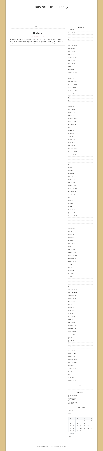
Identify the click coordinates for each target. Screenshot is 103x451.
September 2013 (72, 298)
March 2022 (71, 63)
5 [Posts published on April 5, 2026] (91, 421)
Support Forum (72, 399)
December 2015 (72, 216)
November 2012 (72, 328)
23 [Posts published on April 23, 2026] (81, 428)
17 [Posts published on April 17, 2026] (84, 426)
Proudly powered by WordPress (44, 446)
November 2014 (72, 255)
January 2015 (71, 249)
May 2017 (71, 170)
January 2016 (71, 213)
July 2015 (70, 231)
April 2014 (71, 277)
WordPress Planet (73, 403)
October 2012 (72, 331)
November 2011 (72, 362)
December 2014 (72, 252)
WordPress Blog (72, 402)
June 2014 (71, 270)
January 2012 (71, 356)
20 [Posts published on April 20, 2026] (70, 428)
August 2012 (71, 335)
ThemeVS (63, 446)
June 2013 (71, 307)
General (70, 410)
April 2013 (71, 313)
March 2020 (71, 109)
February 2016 (72, 209)
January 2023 (71, 60)
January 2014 (71, 286)
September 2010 (72, 380)
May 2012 (71, 344)
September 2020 (72, 91)
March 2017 (71, 176)
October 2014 (72, 258)
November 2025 (72, 45)
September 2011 (72, 368)
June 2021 (71, 78)
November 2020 (72, 85)
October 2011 (72, 365)
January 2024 (71, 54)
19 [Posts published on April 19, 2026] (91, 426)
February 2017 (72, 179)
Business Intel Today (51, 6)
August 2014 (71, 264)
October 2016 (72, 191)
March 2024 (71, 51)
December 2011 (72, 359)
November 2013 (72, 292)
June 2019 (71, 130)
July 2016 (70, 197)
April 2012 (71, 347)
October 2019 (72, 124)
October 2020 (72, 88)
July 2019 (70, 127)
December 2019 (72, 118)
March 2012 (71, 350)
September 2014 (72, 261)
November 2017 (72, 152)
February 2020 (72, 112)
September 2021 (72, 72)
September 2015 (72, 225)
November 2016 (72, 188)
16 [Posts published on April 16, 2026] (81, 426)
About (70, 388)
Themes (70, 401)
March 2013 (71, 316)
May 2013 (71, 310)
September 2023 (72, 57)
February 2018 (72, 142)
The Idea (37, 33)
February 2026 (72, 36)
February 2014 (72, 283)
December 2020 (72, 81)
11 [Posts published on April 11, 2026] (88, 423)
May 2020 (71, 103)
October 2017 (72, 155)
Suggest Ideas (72, 398)
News (42, 36)
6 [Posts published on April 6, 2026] (70, 423)
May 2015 (71, 237)
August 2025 (71, 48)
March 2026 (71, 33)
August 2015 (71, 228)
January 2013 (71, 322)
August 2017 (71, 161)
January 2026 (71, 39)
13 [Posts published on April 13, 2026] (70, 426)
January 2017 (71, 182)
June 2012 (71, 341)
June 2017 (71, 167)
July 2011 (70, 374)
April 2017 (71, 173)
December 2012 (72, 325)
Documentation (72, 395)
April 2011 (71, 377)
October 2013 (72, 295)
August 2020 (71, 94)
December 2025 (72, 42)
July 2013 (70, 304)
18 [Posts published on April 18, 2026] (88, 426)
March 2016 (71, 206)
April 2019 (71, 136)
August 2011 (71, 371)
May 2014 (71, 274)
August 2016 (71, 194)
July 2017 (70, 164)
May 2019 (71, 133)
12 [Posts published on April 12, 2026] (91, 423)
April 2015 (71, 240)
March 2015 (71, 243)
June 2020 (71, 100)
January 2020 (71, 115)
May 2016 (71, 203)
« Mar (69, 436)
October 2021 (72, 69)
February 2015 (72, 246)
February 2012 (72, 353)
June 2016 (71, 200)
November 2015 (72, 219)
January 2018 (71, 145)
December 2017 (72, 148)
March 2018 (71, 139)
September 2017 (72, 158)
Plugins (70, 397)
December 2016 (72, 185)
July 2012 (70, 338)
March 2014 (71, 280)
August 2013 (71, 301)
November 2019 (72, 121)
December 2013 (72, 289)
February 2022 (72, 66)
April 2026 (71, 30)
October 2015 (72, 222)
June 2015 (71, 234)
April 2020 (71, 106)
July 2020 (70, 97)
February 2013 (72, 319)
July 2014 (70, 267)
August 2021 (71, 75)
